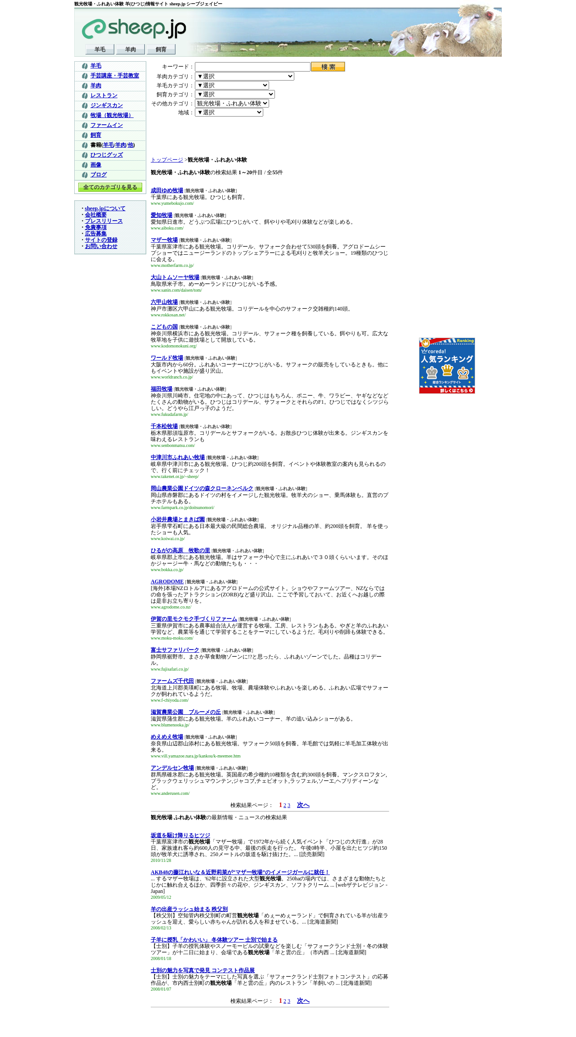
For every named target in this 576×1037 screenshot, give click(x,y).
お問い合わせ (101, 246)
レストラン (103, 95)
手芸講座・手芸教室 (114, 75)
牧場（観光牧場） (112, 115)
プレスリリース (104, 221)
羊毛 (99, 49)
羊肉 (130, 49)
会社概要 (96, 215)
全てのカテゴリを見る (110, 187)
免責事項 (96, 227)
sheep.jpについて (105, 208)
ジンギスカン (106, 105)
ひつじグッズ (106, 155)
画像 (95, 165)
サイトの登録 (101, 240)
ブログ (98, 174)
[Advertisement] (203, 136)
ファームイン (106, 125)
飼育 (161, 49)
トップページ (167, 160)
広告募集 (96, 233)
